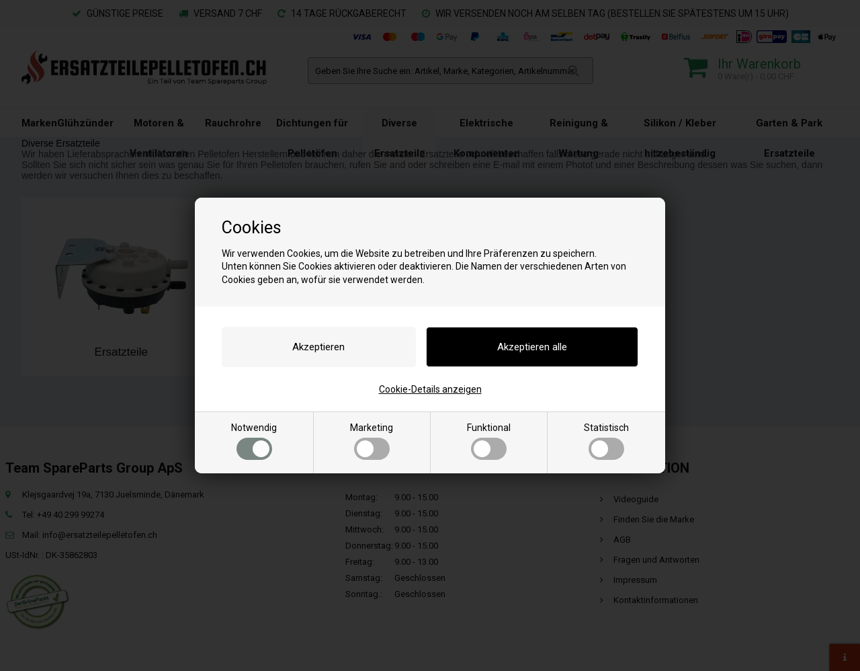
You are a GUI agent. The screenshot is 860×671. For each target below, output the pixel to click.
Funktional (489, 441)
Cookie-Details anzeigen (430, 389)
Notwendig (254, 441)
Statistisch (606, 441)
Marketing (371, 441)
